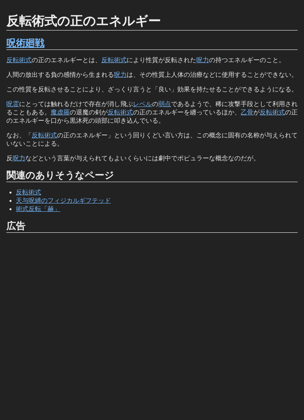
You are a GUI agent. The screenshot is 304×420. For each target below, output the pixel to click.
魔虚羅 (60, 112)
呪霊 (12, 104)
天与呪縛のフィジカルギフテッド (63, 200)
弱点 (164, 104)
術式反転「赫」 (38, 208)
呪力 (202, 60)
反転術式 (19, 60)
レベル (142, 104)
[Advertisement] (152, 326)
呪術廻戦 (25, 43)
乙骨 (247, 112)
